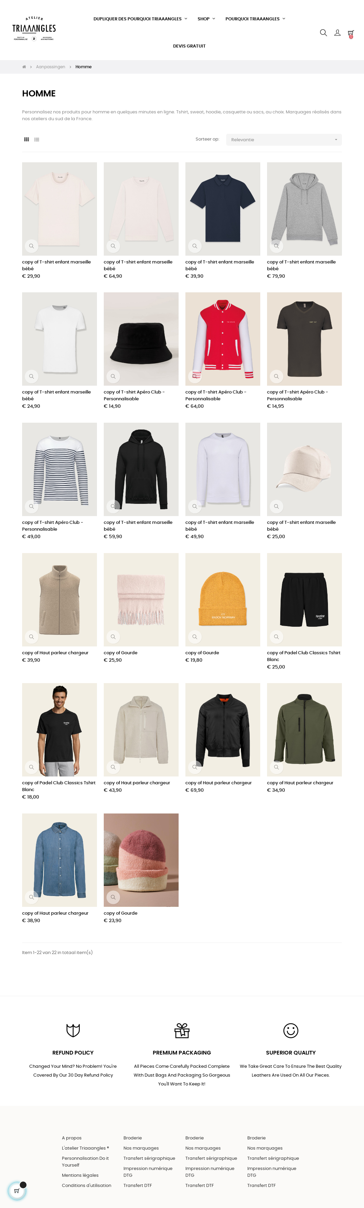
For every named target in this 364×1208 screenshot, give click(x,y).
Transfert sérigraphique (149, 1155)
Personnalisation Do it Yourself (85, 1158)
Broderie (132, 1134)
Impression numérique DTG (147, 1168)
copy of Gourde (120, 649)
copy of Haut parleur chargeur (55, 649)
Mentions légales (80, 1172)
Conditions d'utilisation (86, 1182)
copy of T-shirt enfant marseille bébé (56, 261)
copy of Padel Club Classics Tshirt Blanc (304, 652)
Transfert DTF (137, 1182)
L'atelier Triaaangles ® (85, 1144)
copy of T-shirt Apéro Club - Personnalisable (134, 392)
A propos (72, 1134)
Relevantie (286, 136)
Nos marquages (141, 1144)
